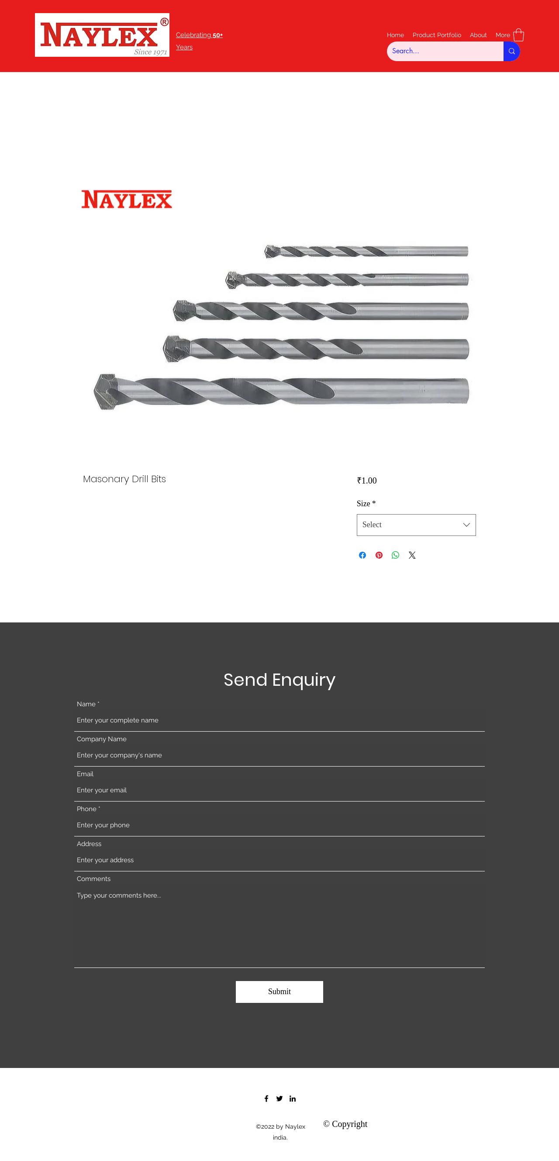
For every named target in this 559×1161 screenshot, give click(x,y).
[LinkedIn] (292, 1098)
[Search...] (438, 51)
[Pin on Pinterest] (379, 555)
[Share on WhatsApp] (395, 555)
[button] (518, 34)
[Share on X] (412, 555)
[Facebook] (266, 1098)
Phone (87, 809)
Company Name (102, 739)
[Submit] (279, 992)
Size (366, 503)
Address (89, 844)
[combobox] (416, 525)
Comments (93, 879)
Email (85, 774)
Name (86, 704)
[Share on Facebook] (362, 555)
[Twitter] (279, 1098)
